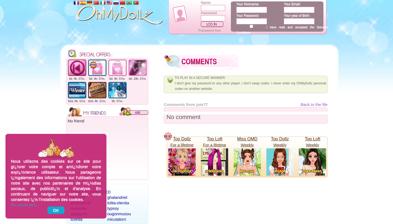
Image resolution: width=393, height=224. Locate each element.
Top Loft (214, 139)
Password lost (209, 30)
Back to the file (314, 104)
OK (56, 210)
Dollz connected (90, 192)
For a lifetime (181, 145)
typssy (113, 208)
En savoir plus (24, 204)
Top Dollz (182, 139)
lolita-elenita (118, 203)
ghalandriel (117, 197)
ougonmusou (119, 213)
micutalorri (116, 219)
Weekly (247, 145)
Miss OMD (247, 139)
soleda (76, 219)
